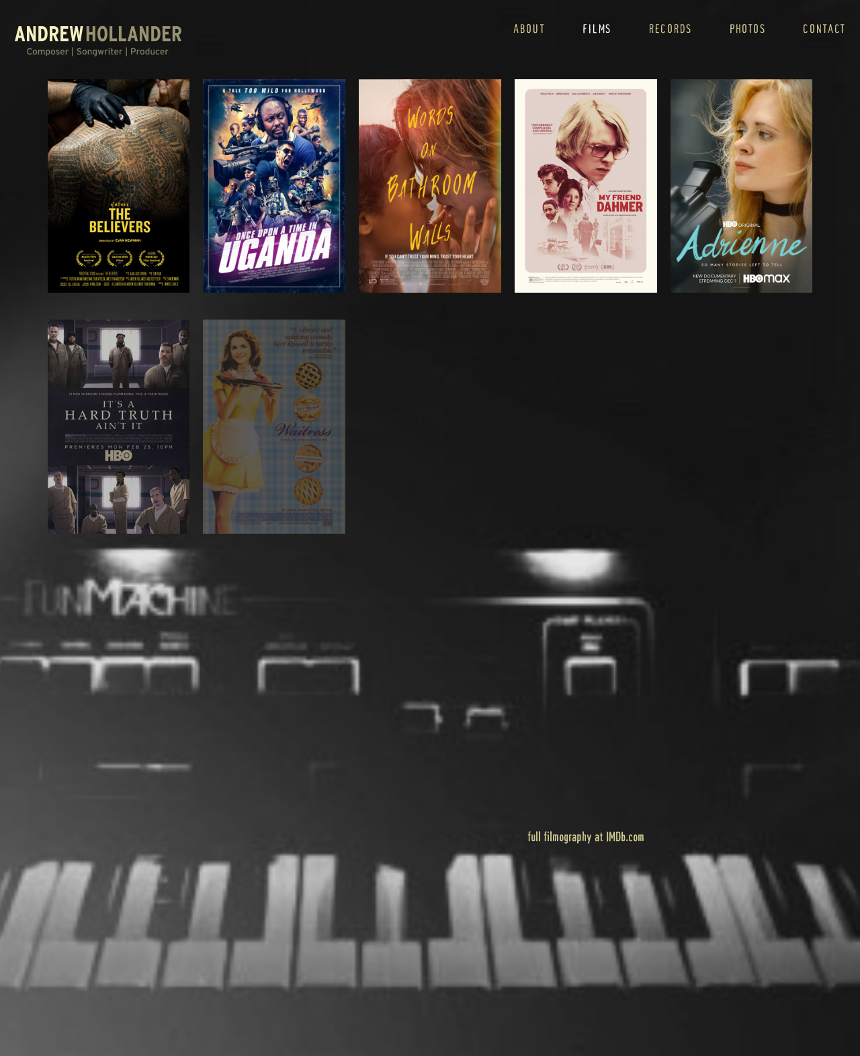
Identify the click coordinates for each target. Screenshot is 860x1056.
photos (747, 28)
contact (824, 28)
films (597, 28)
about (529, 28)
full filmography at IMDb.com (585, 836)
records (670, 28)
